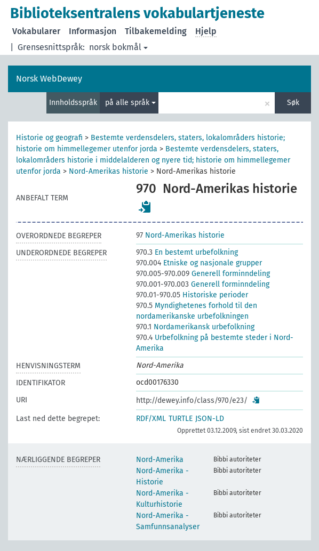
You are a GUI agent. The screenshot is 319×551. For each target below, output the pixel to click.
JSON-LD (209, 418)
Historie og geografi (49, 137)
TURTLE (181, 418)
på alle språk (130, 102)
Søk (293, 102)
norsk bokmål (118, 47)
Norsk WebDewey (49, 79)
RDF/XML (151, 418)
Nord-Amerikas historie (108, 171)
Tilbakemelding (156, 31)
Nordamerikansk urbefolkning (195, 326)
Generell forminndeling (203, 273)
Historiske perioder (192, 294)
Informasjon (92, 31)
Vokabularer (36, 31)
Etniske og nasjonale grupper (199, 263)
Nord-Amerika (160, 459)
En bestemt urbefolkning (187, 252)
